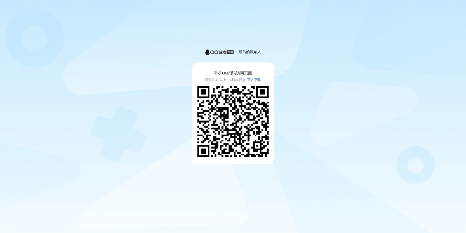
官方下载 (254, 80)
